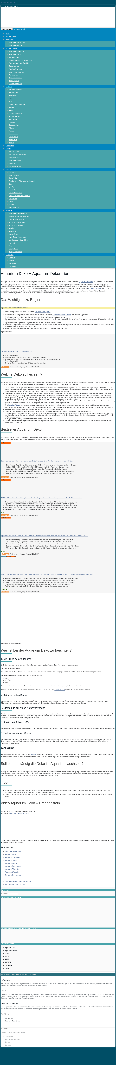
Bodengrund (13, 96)
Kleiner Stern (13, 234)
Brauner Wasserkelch (16, 219)
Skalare (11, 205)
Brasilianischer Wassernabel (19, 216)
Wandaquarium (14, 75)
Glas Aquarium (14, 66)
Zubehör (9, 87)
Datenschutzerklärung (12, 1021)
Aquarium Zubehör (94, 288)
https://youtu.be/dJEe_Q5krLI (19, 813)
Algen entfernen (14, 152)
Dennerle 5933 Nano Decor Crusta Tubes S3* (16, 351)
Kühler (11, 110)
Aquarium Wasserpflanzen (18, 213)
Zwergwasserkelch (15, 252)
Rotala (11, 246)
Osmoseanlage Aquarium (13, 875)
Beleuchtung (13, 93)
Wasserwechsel (14, 157)
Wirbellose (9, 255)
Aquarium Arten (11, 48)
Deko (10, 98)
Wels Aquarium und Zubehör (19, 63)
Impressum (9, 1018)
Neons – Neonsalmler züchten (19, 196)
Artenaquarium (14, 81)
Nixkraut (12, 243)
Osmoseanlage (14, 125)
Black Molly (13, 178)
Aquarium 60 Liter (15, 54)
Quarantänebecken (15, 84)
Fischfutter (10, 146)
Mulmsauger (13, 119)
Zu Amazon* (5, 367)
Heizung (12, 122)
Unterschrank (13, 137)
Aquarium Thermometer (13, 866)
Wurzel (11, 143)
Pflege (8, 149)
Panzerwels (13, 199)
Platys (11, 202)
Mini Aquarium (14, 57)
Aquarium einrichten (86, 282)
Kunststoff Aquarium (16, 69)
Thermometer (13, 134)
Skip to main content (8, 2)
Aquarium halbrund (15, 78)
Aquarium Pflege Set (12, 869)
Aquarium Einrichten (16, 45)
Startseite (4, 974)
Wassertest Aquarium (12, 872)
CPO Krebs (12, 267)
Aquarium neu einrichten (17, 42)
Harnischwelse (14, 190)
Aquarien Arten (10, 948)
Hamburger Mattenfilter (17, 104)
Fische (8, 169)
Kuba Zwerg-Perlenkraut (17, 237)
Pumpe (11, 131)
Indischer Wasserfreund (17, 222)
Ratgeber (8, 962)
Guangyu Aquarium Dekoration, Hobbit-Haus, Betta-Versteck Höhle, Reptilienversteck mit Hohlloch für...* (37, 461)
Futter (7, 956)
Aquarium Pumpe (11, 860)
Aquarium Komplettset (17, 51)
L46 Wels (12, 187)
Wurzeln (68, 315)
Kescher (12, 107)
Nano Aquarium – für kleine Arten (20, 60)
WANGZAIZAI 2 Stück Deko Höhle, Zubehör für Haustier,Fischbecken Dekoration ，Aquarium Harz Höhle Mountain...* (41, 498)
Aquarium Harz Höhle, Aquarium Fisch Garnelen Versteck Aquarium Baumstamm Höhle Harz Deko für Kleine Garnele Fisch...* (44, 536)
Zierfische (12, 172)
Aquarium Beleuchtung (18, 881)
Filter (10, 101)
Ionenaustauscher (15, 116)
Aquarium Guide (11, 37)
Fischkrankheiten (15, 166)
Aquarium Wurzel (14, 405)
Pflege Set (12, 163)
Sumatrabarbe (14, 208)
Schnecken (13, 264)
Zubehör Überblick (15, 90)
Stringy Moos (13, 249)
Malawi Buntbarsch (15, 193)
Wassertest (13, 140)
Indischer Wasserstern (17, 225)
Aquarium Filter (15, 884)
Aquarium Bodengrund (42, 312)
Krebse (11, 261)
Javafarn (12, 228)
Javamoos (12, 231)
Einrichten (9, 39)
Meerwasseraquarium (16, 72)
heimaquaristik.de (19, 29)
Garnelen (12, 258)
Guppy (11, 184)
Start (7, 34)
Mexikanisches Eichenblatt (18, 240)
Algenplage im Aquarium (17, 154)
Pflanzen (12, 128)
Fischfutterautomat (15, 113)
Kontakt (7, 1042)
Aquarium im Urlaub (16, 160)
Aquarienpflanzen (58, 315)
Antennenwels (14, 175)
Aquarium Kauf (59, 690)
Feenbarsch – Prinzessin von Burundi (22, 181)
